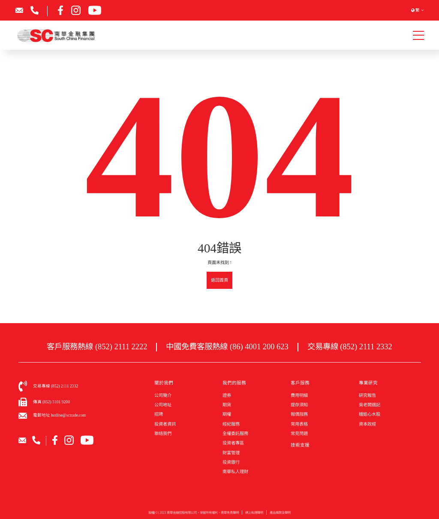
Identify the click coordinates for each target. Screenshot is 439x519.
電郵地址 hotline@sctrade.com (59, 415)
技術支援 (300, 445)
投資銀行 (231, 462)
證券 (227, 395)
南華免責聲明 (230, 514)
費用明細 (299, 395)
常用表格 (299, 424)
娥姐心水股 (369, 414)
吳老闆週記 (369, 404)
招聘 (158, 414)
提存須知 (299, 404)
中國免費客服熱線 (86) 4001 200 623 (227, 346)
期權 (227, 414)
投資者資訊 (165, 424)
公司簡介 (162, 395)
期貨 (227, 404)
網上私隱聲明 (254, 514)
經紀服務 (231, 424)
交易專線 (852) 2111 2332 (349, 346)
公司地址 (162, 404)
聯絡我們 (162, 433)
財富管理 (231, 452)
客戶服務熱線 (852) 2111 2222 (97, 346)
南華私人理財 (235, 471)
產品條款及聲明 (280, 514)
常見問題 (299, 433)
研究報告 (367, 395)
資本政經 (367, 424)
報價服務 (299, 414)
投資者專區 (233, 443)
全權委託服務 (235, 433)
